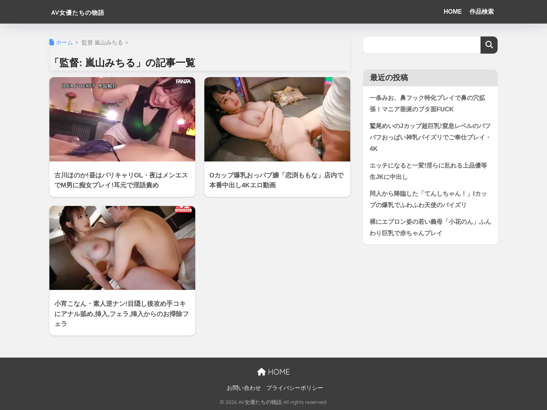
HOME (453, 11)
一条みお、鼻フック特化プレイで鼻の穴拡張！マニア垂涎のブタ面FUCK (428, 103)
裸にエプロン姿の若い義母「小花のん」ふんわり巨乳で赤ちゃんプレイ (428, 229)
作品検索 (482, 11)
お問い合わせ (244, 388)
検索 (489, 45)
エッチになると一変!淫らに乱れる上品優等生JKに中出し (429, 172)
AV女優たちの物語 (89, 11)
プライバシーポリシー (294, 388)
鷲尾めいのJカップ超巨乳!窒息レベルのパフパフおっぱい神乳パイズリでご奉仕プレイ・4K (428, 137)
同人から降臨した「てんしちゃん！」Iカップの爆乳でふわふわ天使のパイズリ (429, 201)
